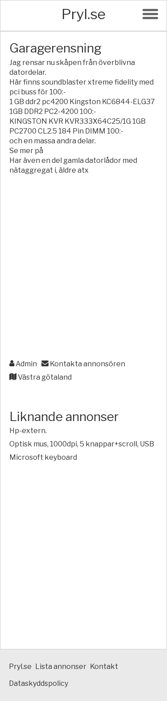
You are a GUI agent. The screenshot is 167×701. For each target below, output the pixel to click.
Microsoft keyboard (43, 457)
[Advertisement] (83, 267)
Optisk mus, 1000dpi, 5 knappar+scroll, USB (81, 444)
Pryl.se (83, 14)
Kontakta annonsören (83, 364)
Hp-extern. (28, 430)
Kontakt (104, 666)
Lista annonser (60, 666)
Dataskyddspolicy (38, 683)
